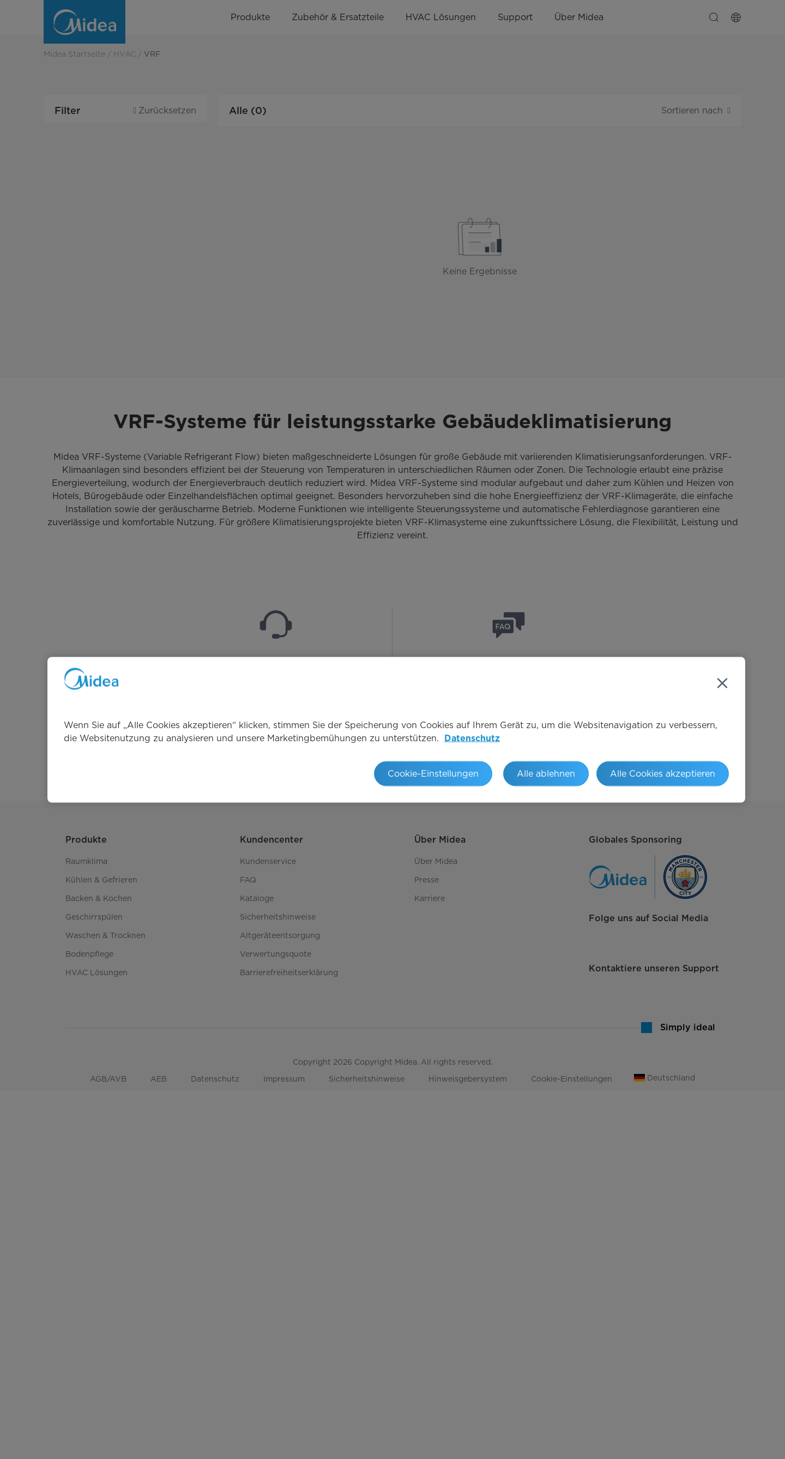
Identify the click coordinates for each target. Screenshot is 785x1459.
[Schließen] (722, 683)
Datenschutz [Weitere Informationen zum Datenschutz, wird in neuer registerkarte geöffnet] (472, 738)
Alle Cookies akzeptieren (662, 773)
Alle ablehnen (546, 773)
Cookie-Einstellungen (433, 773)
